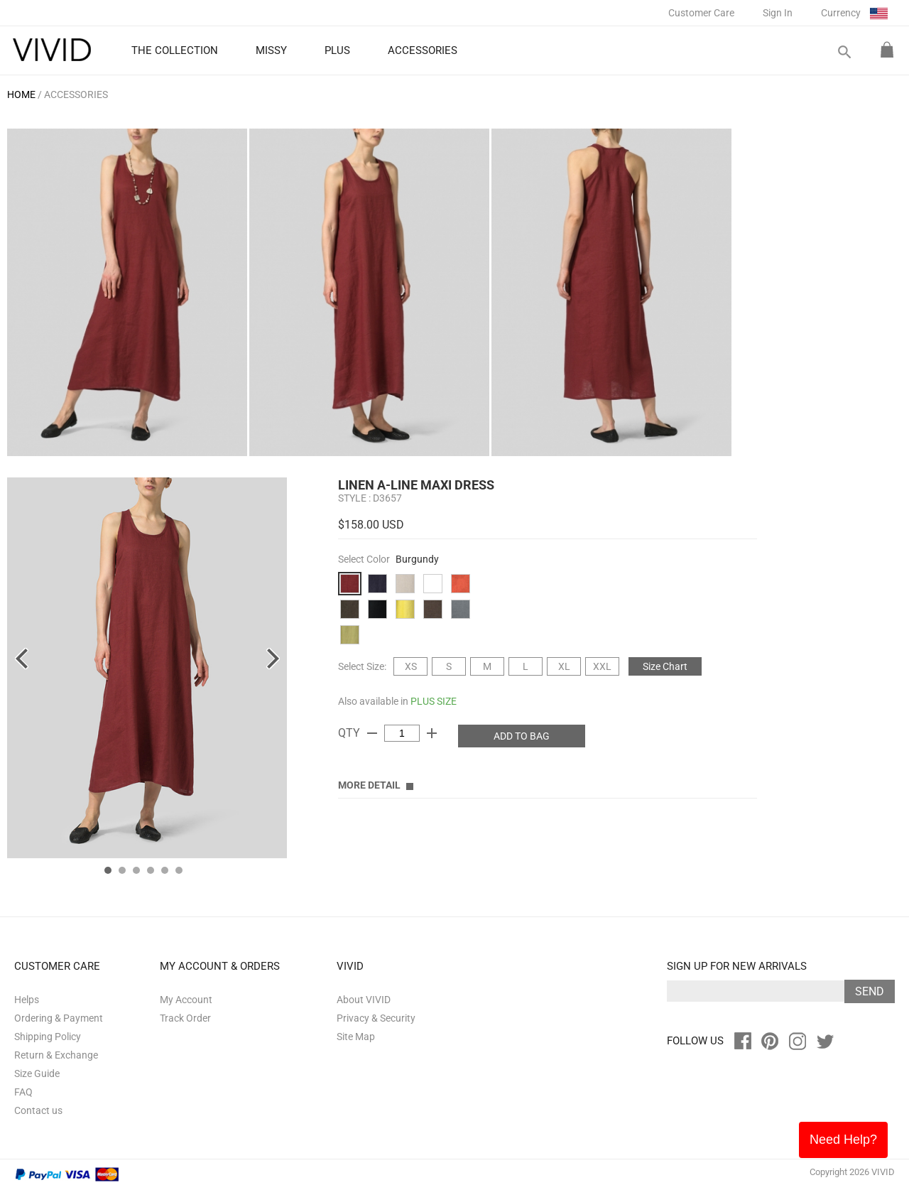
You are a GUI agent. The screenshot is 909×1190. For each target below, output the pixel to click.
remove (372, 733)
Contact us (38, 1110)
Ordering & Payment (58, 1018)
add (431, 733)
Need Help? (843, 1139)
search (843, 52)
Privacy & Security (376, 1018)
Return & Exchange (56, 1055)
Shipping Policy (47, 1036)
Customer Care (701, 12)
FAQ (23, 1092)
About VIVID (364, 999)
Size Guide (37, 1073)
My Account (186, 999)
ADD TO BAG (522, 736)
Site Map (356, 1036)
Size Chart (665, 666)
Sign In (778, 12)
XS (411, 666)
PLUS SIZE (433, 701)
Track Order (185, 1018)
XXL (602, 666)
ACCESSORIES (76, 94)
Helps (26, 999)
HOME (21, 94)
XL (564, 666)
